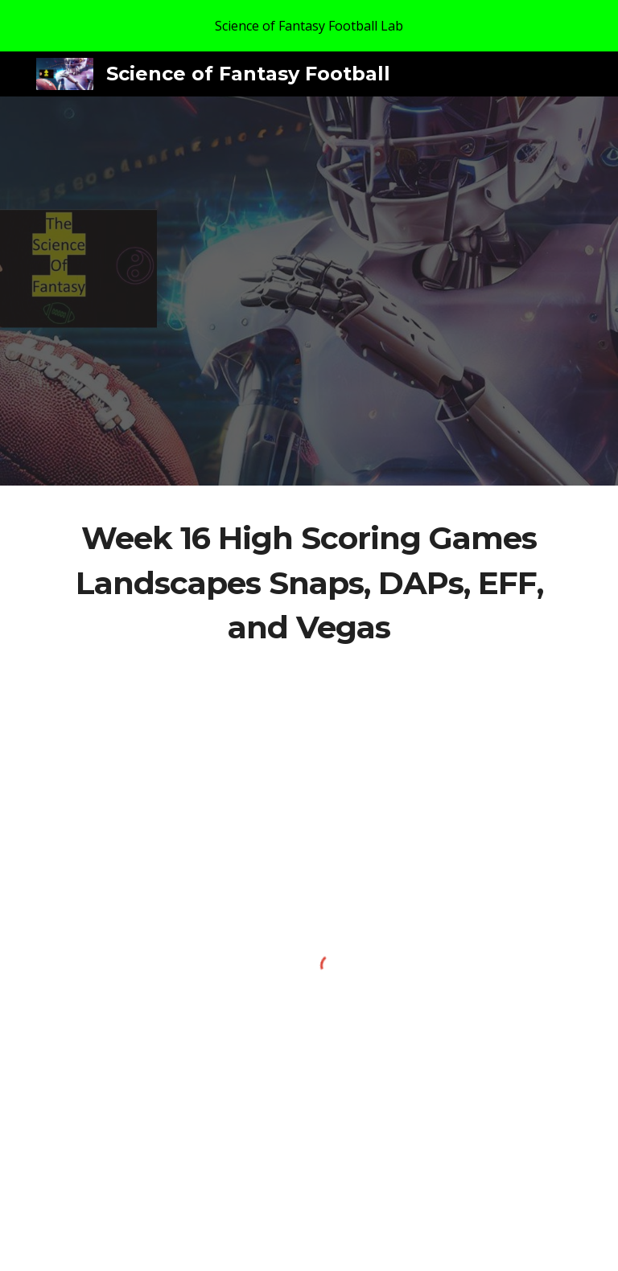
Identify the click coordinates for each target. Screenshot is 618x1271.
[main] (308, 583)
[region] (309, 25)
